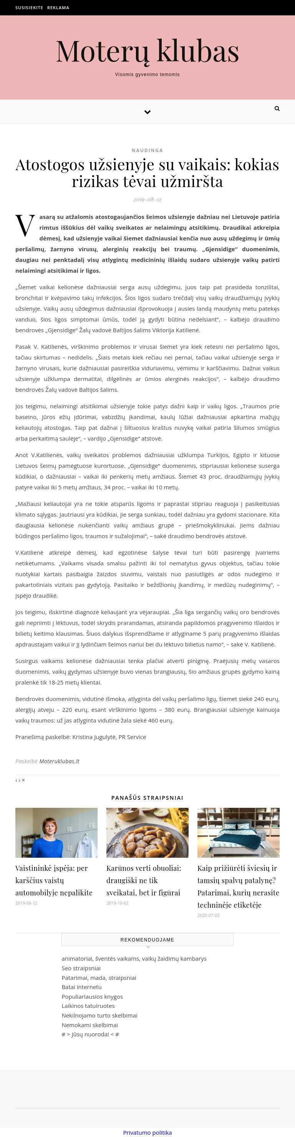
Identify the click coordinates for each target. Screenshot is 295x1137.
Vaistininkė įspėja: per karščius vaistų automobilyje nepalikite (54, 880)
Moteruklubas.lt (59, 761)
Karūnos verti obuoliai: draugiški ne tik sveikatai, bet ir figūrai (143, 880)
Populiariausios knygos (92, 996)
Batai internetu (81, 987)
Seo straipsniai (81, 968)
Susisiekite (29, 7)
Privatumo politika (147, 1132)
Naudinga (148, 150)
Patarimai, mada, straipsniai (98, 977)
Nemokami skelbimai (89, 1025)
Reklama (58, 7)
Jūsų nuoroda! (90, 1034)
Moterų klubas (147, 49)
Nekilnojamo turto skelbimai (99, 1015)
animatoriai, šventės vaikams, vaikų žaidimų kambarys (134, 958)
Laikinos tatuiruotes (87, 1005)
